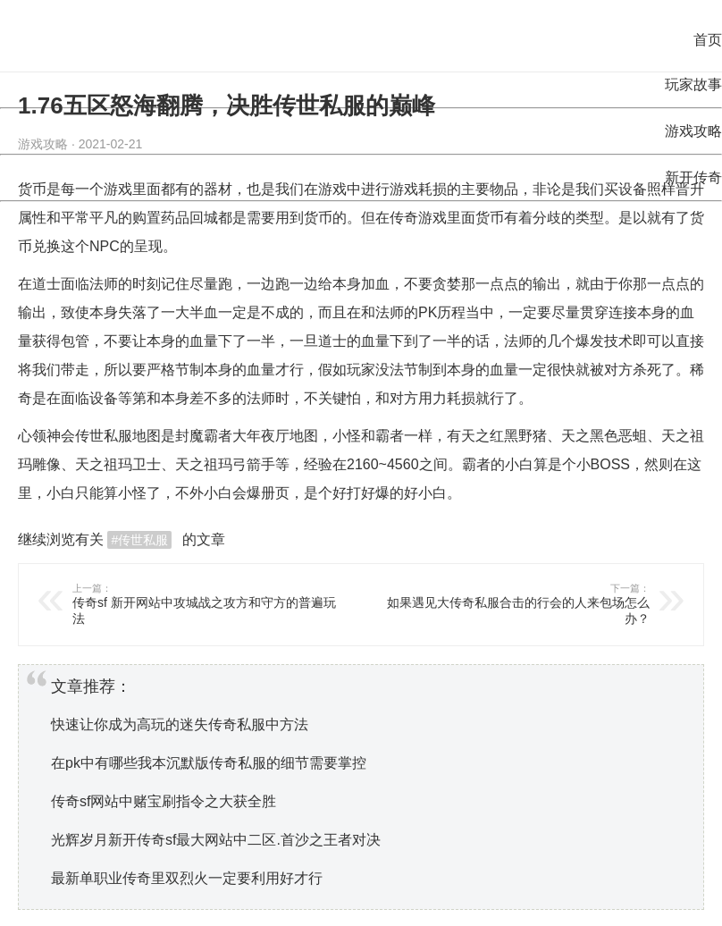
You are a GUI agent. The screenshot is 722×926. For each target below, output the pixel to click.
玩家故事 (693, 84)
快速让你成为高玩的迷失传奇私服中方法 (179, 724)
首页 (707, 39)
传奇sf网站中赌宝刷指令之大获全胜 (163, 801)
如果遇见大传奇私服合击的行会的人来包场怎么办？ (513, 604)
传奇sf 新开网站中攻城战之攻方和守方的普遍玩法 (208, 604)
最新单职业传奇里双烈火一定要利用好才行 (187, 878)
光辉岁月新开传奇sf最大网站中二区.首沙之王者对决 (216, 839)
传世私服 (103, 435)
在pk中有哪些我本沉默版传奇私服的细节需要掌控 (208, 762)
